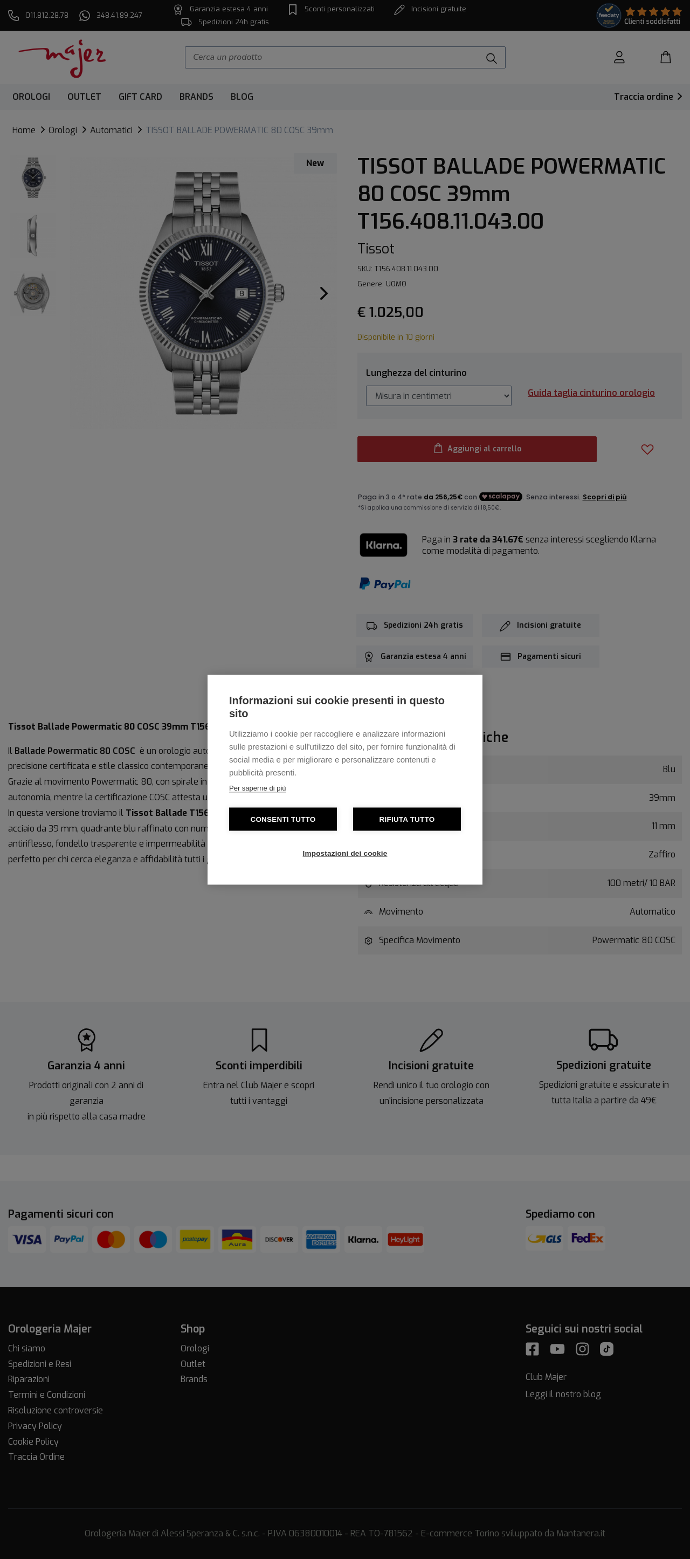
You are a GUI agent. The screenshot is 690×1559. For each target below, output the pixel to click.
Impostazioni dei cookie (345, 853)
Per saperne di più (257, 788)
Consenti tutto (282, 819)
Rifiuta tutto (407, 819)
